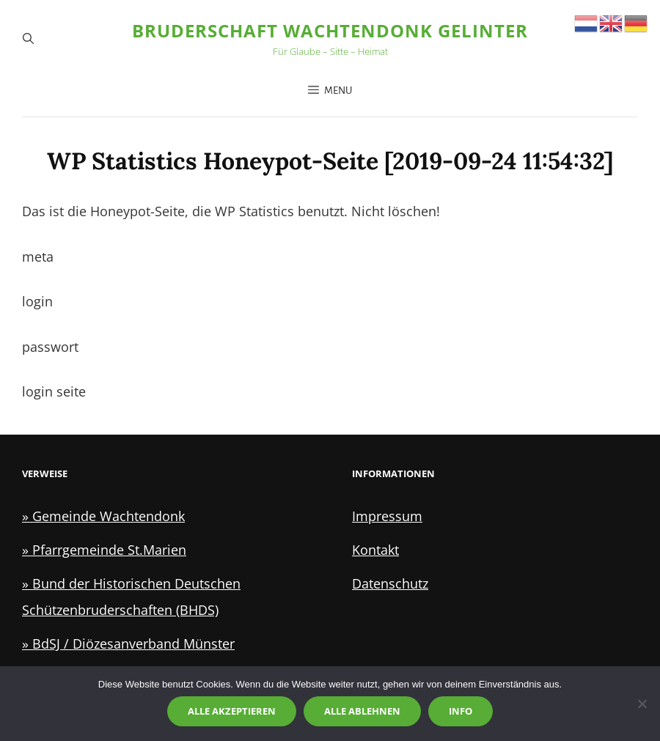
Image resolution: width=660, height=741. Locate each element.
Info (460, 711)
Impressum (387, 516)
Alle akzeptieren (232, 711)
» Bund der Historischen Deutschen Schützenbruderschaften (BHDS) (131, 597)
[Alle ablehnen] (641, 703)
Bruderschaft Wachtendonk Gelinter (330, 30)
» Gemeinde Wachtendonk (103, 516)
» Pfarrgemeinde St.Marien (104, 549)
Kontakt (375, 549)
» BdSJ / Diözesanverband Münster (128, 643)
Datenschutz (390, 583)
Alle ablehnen (362, 711)
